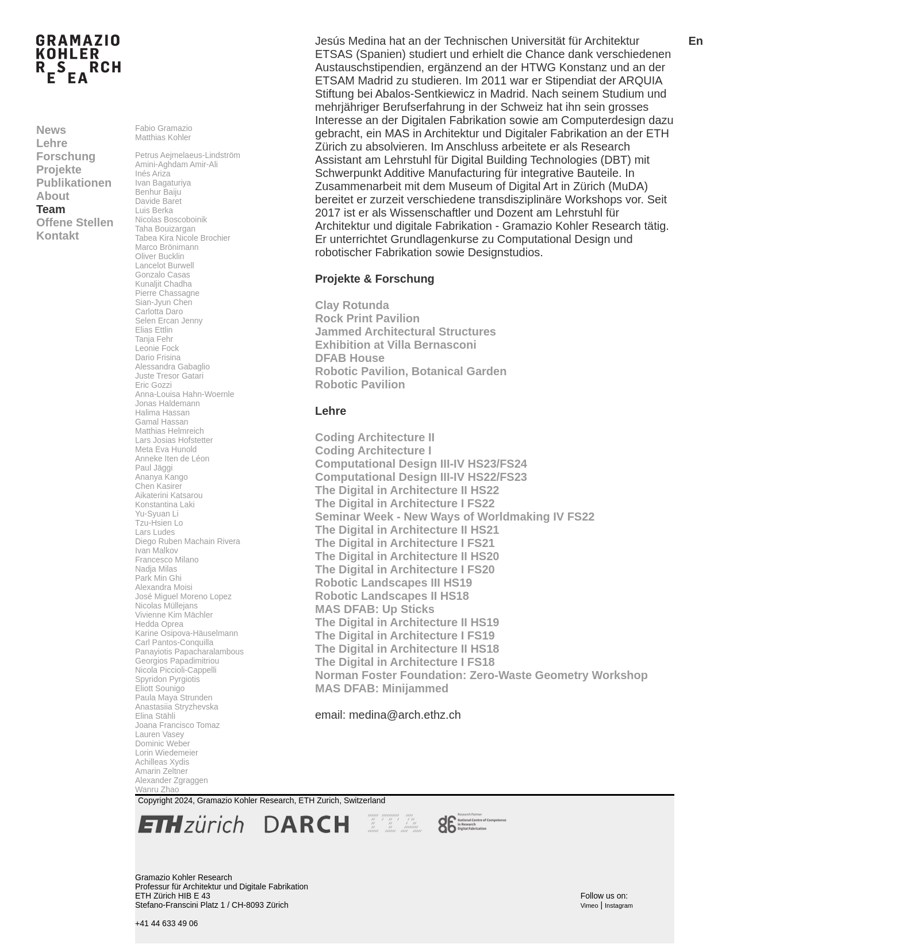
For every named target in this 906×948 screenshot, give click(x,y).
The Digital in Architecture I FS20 (405, 569)
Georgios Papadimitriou (177, 660)
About (53, 196)
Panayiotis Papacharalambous (189, 651)
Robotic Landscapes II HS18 (392, 595)
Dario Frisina (158, 357)
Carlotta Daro (159, 311)
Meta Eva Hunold (166, 449)
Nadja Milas (156, 568)
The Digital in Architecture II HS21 (407, 529)
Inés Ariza (152, 173)
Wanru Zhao (157, 789)
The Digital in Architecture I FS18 (405, 662)
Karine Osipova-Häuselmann (186, 633)
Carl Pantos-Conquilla (174, 642)
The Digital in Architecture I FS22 (405, 503)
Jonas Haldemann (167, 403)
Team (51, 209)
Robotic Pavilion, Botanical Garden (410, 371)
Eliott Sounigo (160, 688)
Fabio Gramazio (164, 128)
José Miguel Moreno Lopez (183, 596)
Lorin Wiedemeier (166, 752)
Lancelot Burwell (164, 265)
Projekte (59, 169)
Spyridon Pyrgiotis (167, 679)
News (51, 130)
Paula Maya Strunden (174, 697)
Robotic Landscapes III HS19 (393, 582)
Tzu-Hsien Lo (159, 522)
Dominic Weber (162, 743)
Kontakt (57, 235)
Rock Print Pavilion (367, 318)
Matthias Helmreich (169, 431)
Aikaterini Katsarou (169, 495)
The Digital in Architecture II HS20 (407, 556)
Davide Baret (158, 201)
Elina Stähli (155, 715)
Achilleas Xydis (162, 761)
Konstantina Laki (165, 504)
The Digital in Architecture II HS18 (407, 648)
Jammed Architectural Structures (405, 331)
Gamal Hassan (162, 421)
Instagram (619, 905)
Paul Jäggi (153, 467)
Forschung (65, 156)
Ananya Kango (161, 476)
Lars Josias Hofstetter (174, 440)
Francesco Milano (167, 559)
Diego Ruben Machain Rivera (187, 541)
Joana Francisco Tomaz (177, 725)
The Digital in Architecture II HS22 (407, 490)
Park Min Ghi (158, 578)
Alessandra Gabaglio (172, 366)
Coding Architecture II (375, 437)
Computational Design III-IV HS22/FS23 (421, 477)
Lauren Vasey (159, 734)
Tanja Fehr (154, 339)
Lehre (51, 143)
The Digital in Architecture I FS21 (405, 543)
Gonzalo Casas (162, 274)
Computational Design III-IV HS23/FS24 (421, 463)
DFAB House (350, 358)
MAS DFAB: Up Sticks (375, 609)
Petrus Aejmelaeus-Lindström (187, 155)
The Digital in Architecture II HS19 (407, 622)
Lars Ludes (155, 532)
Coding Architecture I (373, 450)
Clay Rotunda (352, 305)
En (695, 40)
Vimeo (589, 905)
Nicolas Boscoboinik (171, 219)
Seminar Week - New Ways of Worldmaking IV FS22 (454, 516)
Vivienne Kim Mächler (174, 614)
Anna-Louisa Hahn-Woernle (185, 394)
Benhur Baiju (158, 191)
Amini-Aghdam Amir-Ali (176, 164)
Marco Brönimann (167, 247)
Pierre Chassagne (167, 293)
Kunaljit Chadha (163, 283)
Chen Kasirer (158, 486)
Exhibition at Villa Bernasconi (396, 344)
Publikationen (74, 182)
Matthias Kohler (163, 137)
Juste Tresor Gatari (169, 375)
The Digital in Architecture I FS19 (405, 635)
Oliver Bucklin (160, 256)
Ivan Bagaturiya (163, 182)
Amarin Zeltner (161, 771)
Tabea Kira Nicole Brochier (183, 237)
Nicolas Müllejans (166, 605)
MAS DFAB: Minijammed (381, 688)
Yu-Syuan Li (157, 513)
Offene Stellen (74, 222)
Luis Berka (154, 210)
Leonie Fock (157, 348)
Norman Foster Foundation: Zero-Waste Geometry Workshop (481, 675)
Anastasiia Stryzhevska (176, 706)
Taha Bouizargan (165, 228)
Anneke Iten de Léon (172, 458)
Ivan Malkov (156, 550)
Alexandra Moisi (164, 587)
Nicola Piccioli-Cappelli (176, 670)
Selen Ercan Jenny (169, 320)
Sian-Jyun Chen (164, 302)
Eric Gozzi (153, 385)
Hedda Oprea (159, 624)
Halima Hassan (162, 412)
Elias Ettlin (153, 329)
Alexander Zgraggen (171, 780)
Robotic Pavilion (360, 384)
